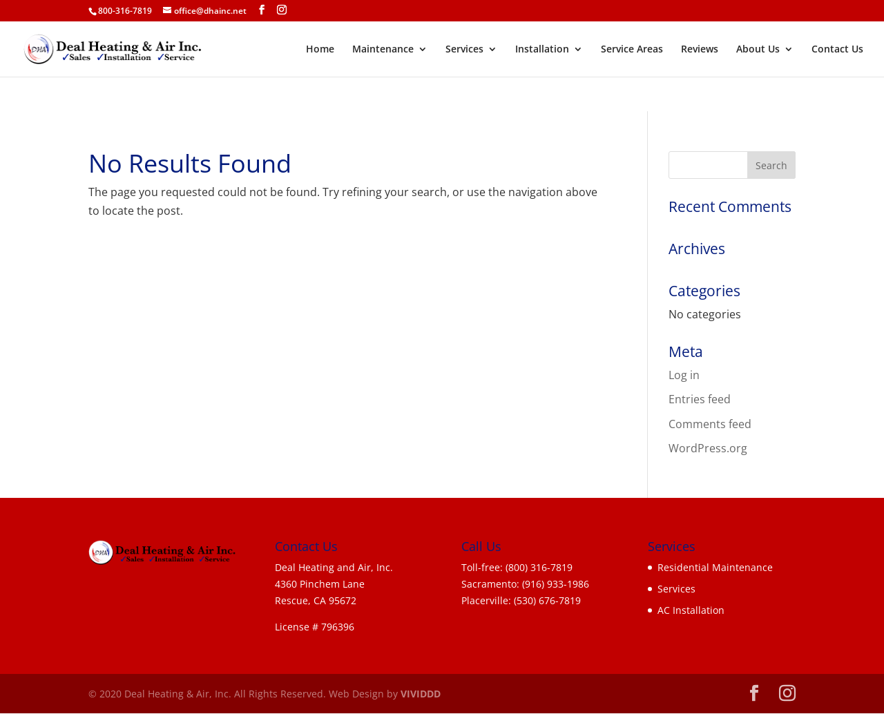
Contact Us (837, 49)
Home (320, 49)
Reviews (699, 49)
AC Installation (690, 610)
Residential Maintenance (715, 567)
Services (464, 49)
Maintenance (383, 49)
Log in (684, 375)
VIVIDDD (421, 693)
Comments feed (710, 424)
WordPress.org (708, 448)
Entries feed (700, 399)
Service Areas (632, 49)
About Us (758, 49)
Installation (542, 49)
